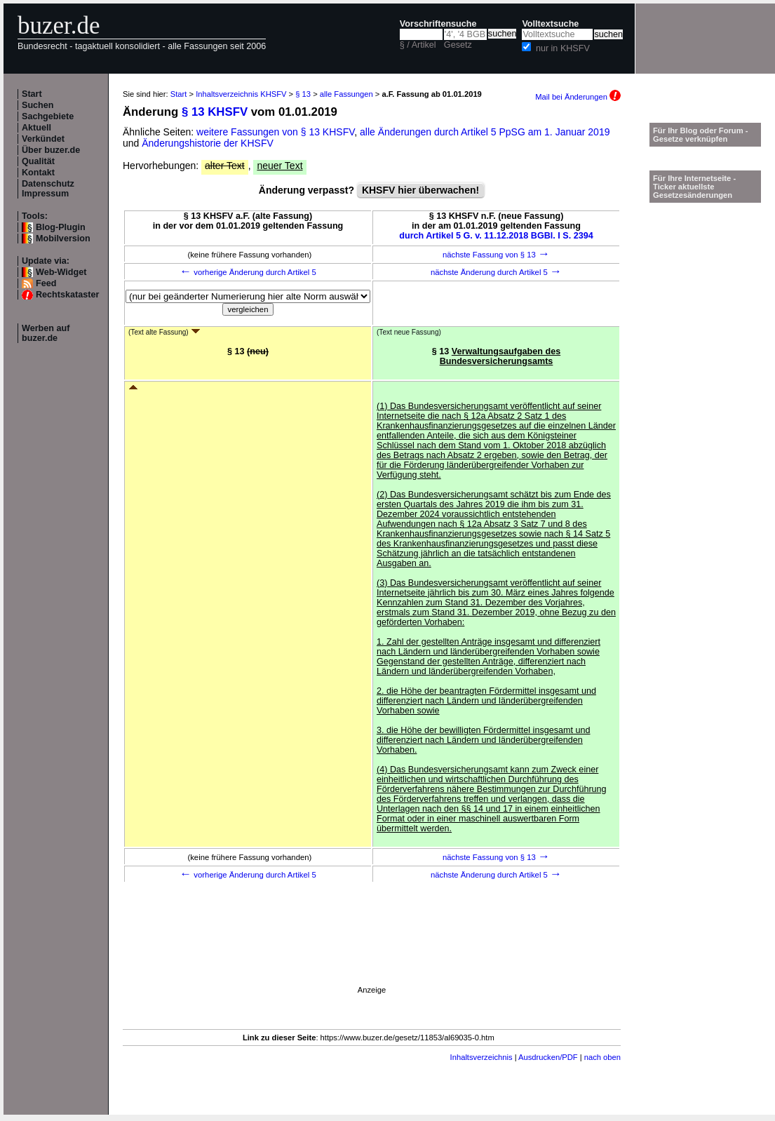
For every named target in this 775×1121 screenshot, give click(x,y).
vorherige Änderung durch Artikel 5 (248, 272)
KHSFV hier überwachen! (420, 190)
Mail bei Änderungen (578, 97)
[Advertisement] (298, 1020)
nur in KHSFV (563, 48)
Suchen (38, 105)
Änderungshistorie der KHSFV (208, 143)
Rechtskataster (67, 295)
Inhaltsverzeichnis (481, 1057)
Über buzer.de (51, 150)
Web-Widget (61, 272)
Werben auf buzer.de (45, 333)
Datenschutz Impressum (48, 189)
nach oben (602, 1057)
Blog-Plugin (61, 227)
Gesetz (458, 45)
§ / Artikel (418, 45)
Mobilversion (63, 238)
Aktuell (36, 128)
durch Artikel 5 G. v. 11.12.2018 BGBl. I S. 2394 (496, 236)
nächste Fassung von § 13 (496, 254)
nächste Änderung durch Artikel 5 (496, 272)
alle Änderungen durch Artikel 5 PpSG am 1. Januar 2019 (484, 131)
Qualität (38, 161)
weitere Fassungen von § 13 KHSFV (275, 131)
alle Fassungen (346, 94)
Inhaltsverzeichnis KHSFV (241, 94)
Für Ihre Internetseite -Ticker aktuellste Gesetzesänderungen (694, 186)
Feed (46, 283)
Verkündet (43, 139)
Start (32, 94)
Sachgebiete (48, 116)
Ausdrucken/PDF (548, 1057)
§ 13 (303, 94)
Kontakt (38, 172)
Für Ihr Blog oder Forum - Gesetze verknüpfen (700, 134)
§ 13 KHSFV (215, 112)
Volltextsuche (550, 24)
